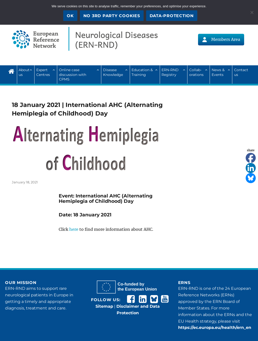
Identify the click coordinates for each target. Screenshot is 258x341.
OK (70, 15)
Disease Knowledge (113, 72)
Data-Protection (172, 15)
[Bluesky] (251, 178)
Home (12, 70)
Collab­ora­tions (196, 72)
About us (24, 72)
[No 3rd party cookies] (251, 12)
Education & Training (142, 72)
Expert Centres (43, 72)
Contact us (241, 72)
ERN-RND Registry (170, 72)
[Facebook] (251, 158)
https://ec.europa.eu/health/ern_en (214, 327)
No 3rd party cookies (111, 15)
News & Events (218, 72)
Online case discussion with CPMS (72, 74)
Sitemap (104, 306)
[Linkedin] (251, 168)
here (73, 229)
